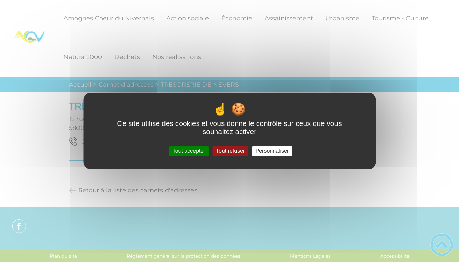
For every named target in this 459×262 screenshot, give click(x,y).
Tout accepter (189, 151)
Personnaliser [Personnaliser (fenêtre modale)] (272, 151)
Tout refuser (230, 151)
